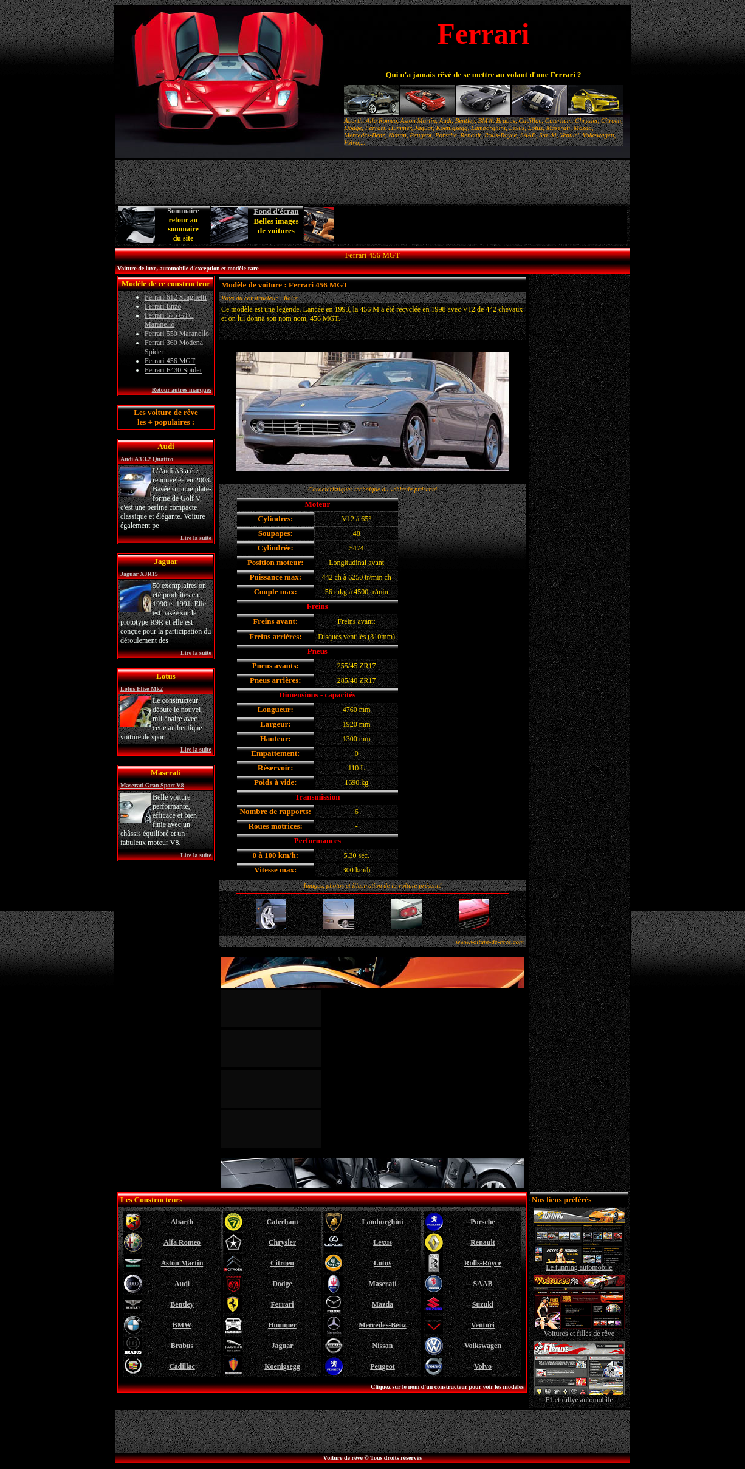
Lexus (382, 1242)
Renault (482, 1242)
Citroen (282, 1263)
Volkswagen (482, 1345)
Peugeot (382, 1366)
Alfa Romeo (182, 1242)
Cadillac (182, 1366)
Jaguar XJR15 (139, 573)
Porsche (482, 1221)
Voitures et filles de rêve (579, 1330)
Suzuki (482, 1304)
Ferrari (282, 1304)
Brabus (182, 1345)
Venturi (483, 1325)
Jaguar (283, 1345)
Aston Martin (182, 1263)
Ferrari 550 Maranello (177, 333)
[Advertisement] (481, 225)
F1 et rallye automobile (579, 1396)
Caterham (282, 1221)
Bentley (182, 1304)
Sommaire (183, 211)
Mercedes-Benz (382, 1325)
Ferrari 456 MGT (170, 361)
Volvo (483, 1366)
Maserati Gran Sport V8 (152, 785)
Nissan (382, 1345)
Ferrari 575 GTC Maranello (169, 320)
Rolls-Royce (482, 1263)
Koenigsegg (282, 1366)
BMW (182, 1325)
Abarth (182, 1221)
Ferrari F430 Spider (173, 370)
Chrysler (282, 1242)
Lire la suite (195, 538)
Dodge (282, 1283)
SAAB (482, 1283)
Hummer (282, 1325)
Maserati (383, 1283)
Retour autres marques (181, 389)
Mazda (382, 1304)
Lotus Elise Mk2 (141, 688)
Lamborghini (382, 1221)
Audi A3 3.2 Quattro (146, 459)
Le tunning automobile (579, 1264)
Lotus (382, 1263)
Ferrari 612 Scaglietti (176, 297)
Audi (182, 1283)
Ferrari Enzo (163, 306)
